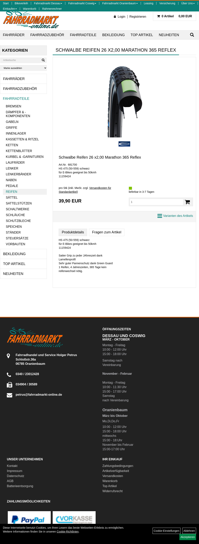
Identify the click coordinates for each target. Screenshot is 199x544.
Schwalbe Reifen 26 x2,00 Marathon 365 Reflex (100, 157)
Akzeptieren (188, 537)
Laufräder (15, 162)
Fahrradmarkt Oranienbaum (120, 3)
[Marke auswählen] (23, 68)
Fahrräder (13, 35)
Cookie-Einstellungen (166, 530)
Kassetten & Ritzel (22, 139)
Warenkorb (29, 8)
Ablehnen (189, 530)
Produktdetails (73, 232)
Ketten (12, 145)
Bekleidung (113, 35)
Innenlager (16, 133)
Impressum (14, 471)
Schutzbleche (18, 220)
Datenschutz (15, 476)
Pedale (12, 186)
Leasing (148, 3)
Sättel (11, 197)
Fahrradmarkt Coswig (82, 3)
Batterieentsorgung (20, 486)
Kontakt (12, 466)
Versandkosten (112, 476)
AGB (10, 481)
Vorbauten (15, 244)
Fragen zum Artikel (106, 232)
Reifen (11, 191)
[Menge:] (156, 202)
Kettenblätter (19, 151)
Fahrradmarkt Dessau (48, 3)
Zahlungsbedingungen (117, 466)
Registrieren (137, 16)
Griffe (11, 127)
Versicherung (167, 3)
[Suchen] (192, 35)
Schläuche (15, 215)
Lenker (12, 168)
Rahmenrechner (52, 8)
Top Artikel (142, 35)
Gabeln (12, 121)
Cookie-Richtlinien (68, 531)
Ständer (13, 232)
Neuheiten (169, 35)
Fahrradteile (83, 35)
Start (6, 3)
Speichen (14, 226)
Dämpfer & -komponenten (18, 114)
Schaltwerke (17, 209)
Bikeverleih (21, 3)
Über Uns (188, 3)
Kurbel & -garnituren (25, 156)
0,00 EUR (174, 16)
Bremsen (13, 106)
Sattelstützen (19, 203)
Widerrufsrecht (112, 491)
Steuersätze (17, 238)
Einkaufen (10, 8)
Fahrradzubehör (47, 35)
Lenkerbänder (18, 174)
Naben (11, 180)
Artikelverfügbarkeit (115, 471)
